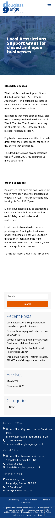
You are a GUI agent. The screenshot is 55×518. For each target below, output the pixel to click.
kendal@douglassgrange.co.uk (21, 467)
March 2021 (13, 381)
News (12, 407)
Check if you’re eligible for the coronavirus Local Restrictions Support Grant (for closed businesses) (25, 171)
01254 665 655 (12, 440)
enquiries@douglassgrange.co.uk (23, 444)
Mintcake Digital (35, 515)
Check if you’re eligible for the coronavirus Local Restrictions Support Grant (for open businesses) (25, 264)
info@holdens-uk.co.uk (17, 490)
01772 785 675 (12, 487)
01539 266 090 (12, 463)
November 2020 (15, 386)
